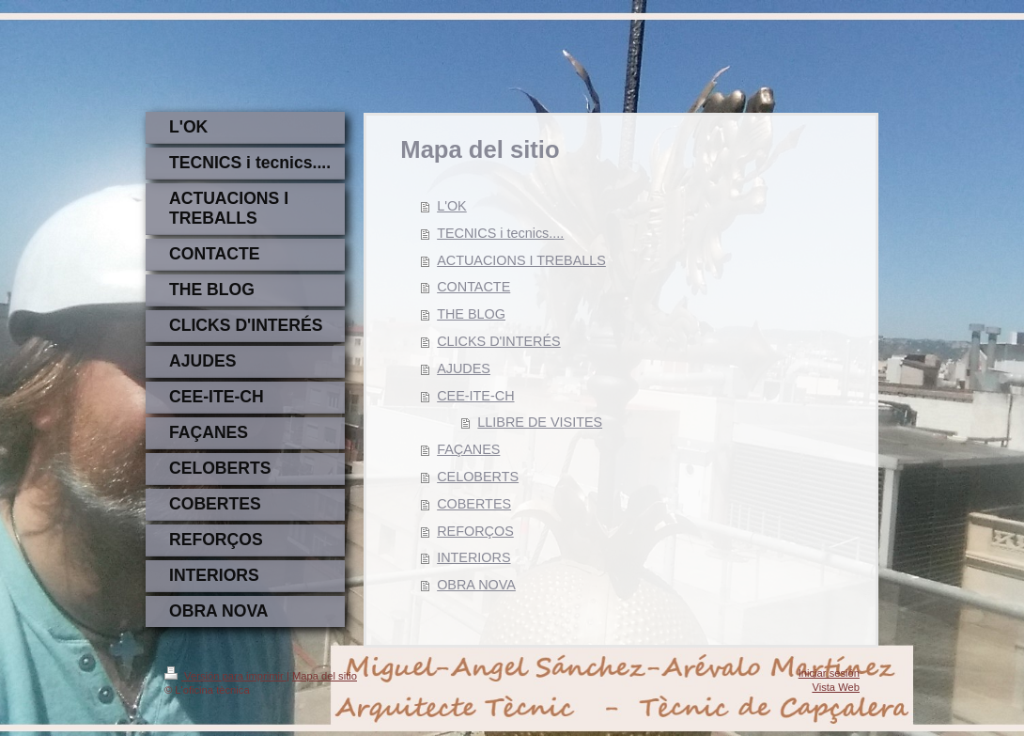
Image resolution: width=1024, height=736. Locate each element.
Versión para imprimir (225, 675)
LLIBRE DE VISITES (539, 422)
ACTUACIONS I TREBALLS (521, 260)
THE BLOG (471, 313)
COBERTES (474, 503)
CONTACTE (473, 286)
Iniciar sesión (829, 673)
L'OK (452, 205)
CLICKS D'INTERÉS (499, 341)
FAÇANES (468, 449)
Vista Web (836, 687)
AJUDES (463, 368)
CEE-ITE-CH (475, 395)
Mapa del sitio (324, 675)
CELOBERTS (478, 476)
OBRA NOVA (476, 584)
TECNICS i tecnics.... (500, 233)
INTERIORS (473, 557)
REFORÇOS (475, 531)
